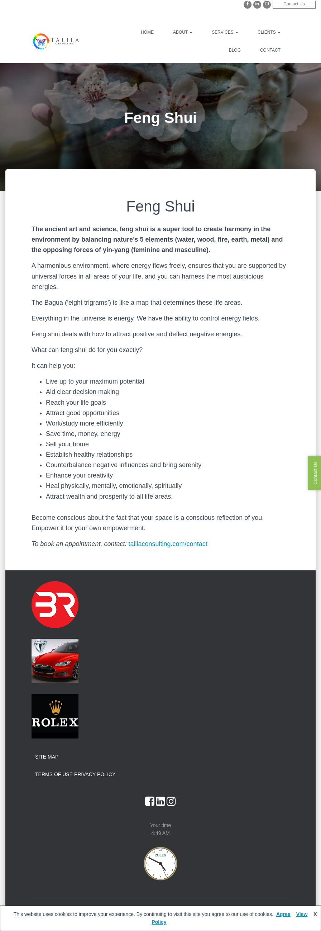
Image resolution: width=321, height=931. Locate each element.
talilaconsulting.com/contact (168, 543)
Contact (270, 50)
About (182, 32)
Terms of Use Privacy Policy (75, 774)
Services (225, 32)
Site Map (46, 757)
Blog (235, 50)
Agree (283, 914)
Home (147, 32)
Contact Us (294, 3)
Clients (269, 32)
